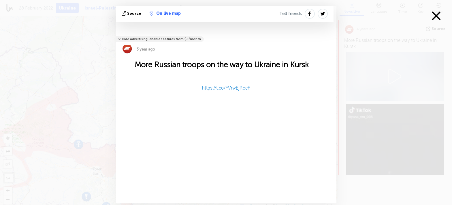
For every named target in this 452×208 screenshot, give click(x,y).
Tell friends (290, 13)
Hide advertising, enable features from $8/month (161, 39)
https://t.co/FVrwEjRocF (226, 88)
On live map (165, 13)
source (132, 13)
